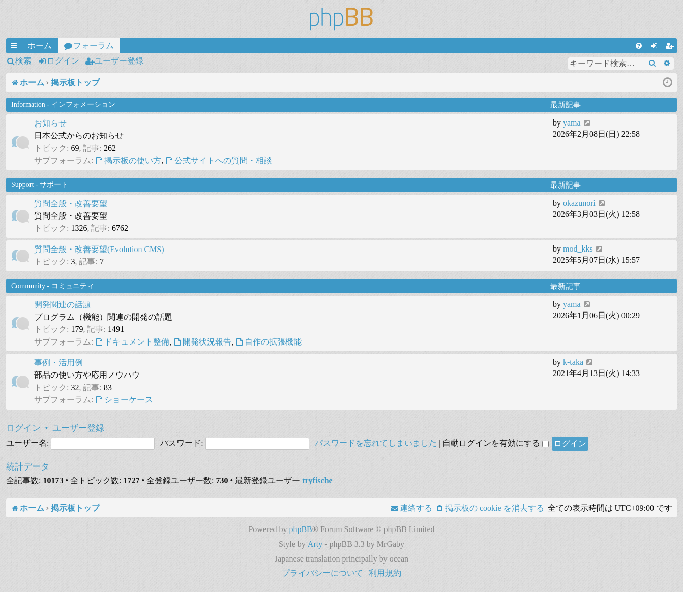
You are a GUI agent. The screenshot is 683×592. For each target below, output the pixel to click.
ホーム (39, 45)
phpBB (300, 529)
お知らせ (50, 123)
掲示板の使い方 (128, 160)
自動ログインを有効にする (495, 443)
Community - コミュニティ (52, 286)
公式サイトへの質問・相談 (218, 160)
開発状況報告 (202, 341)
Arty (315, 544)
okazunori (579, 203)
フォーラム (93, 45)
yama (572, 122)
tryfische (317, 480)
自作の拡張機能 (268, 341)
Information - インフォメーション (63, 104)
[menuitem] (638, 45)
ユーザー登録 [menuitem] (671, 47)
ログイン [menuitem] (656, 47)
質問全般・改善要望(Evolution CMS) (99, 249)
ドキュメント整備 (132, 341)
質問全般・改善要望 (70, 203)
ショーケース (124, 399)
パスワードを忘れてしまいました (376, 443)
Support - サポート (39, 185)
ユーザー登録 (119, 60)
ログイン (63, 60)
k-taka (573, 362)
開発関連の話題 (62, 304)
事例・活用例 (58, 362)
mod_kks (578, 248)
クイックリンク (15, 47)
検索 (23, 60)
